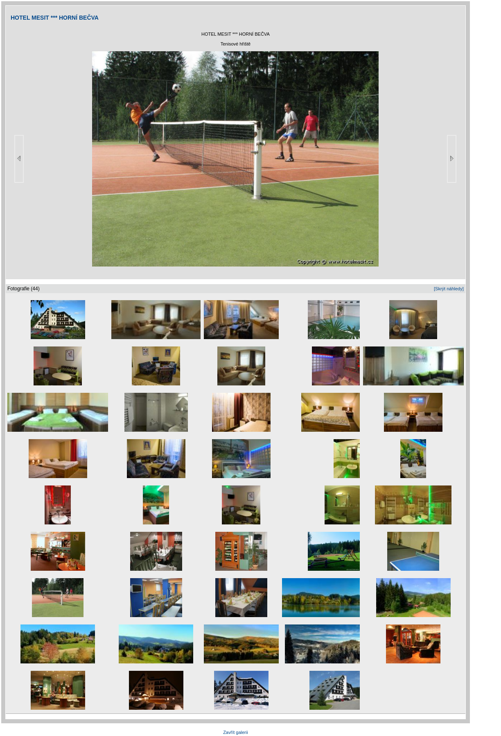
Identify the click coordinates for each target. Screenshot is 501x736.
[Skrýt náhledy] (449, 288)
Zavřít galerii (235, 732)
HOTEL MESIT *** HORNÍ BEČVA (55, 17)
